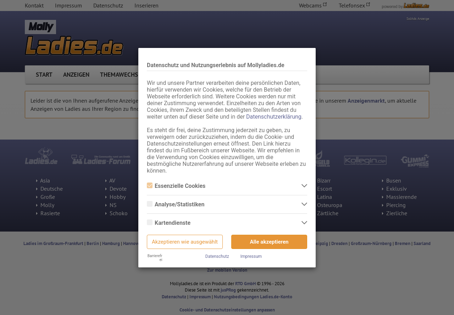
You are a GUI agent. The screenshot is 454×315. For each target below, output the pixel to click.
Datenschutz (217, 256)
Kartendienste (168, 222)
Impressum (251, 256)
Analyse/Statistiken (175, 204)
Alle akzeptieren (269, 242)
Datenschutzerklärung (273, 116)
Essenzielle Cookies (176, 186)
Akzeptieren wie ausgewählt (185, 242)
